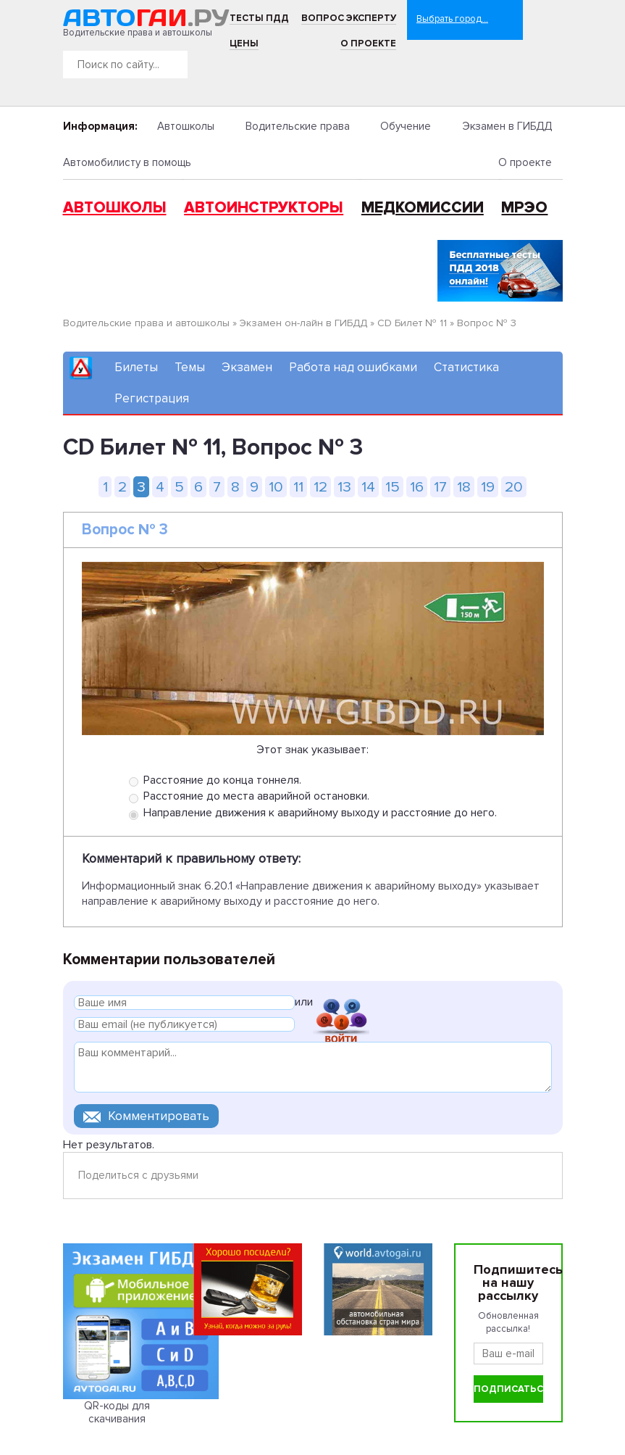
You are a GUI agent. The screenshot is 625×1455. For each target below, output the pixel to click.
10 (276, 487)
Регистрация (151, 398)
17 (440, 487)
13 (344, 487)
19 (488, 487)
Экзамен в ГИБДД (507, 126)
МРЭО (524, 208)
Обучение (405, 126)
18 (464, 487)
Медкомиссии (422, 208)
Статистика (466, 367)
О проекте (368, 43)
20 (514, 487)
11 (298, 487)
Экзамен (247, 367)
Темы (190, 367)
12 (320, 487)
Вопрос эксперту (348, 18)
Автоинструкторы (263, 208)
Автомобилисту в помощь (127, 162)
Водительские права (298, 126)
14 (368, 487)
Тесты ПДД (259, 18)
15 (392, 487)
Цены (244, 43)
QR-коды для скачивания (117, 1412)
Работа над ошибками (353, 367)
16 (417, 487)
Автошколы (185, 126)
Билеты (136, 367)
